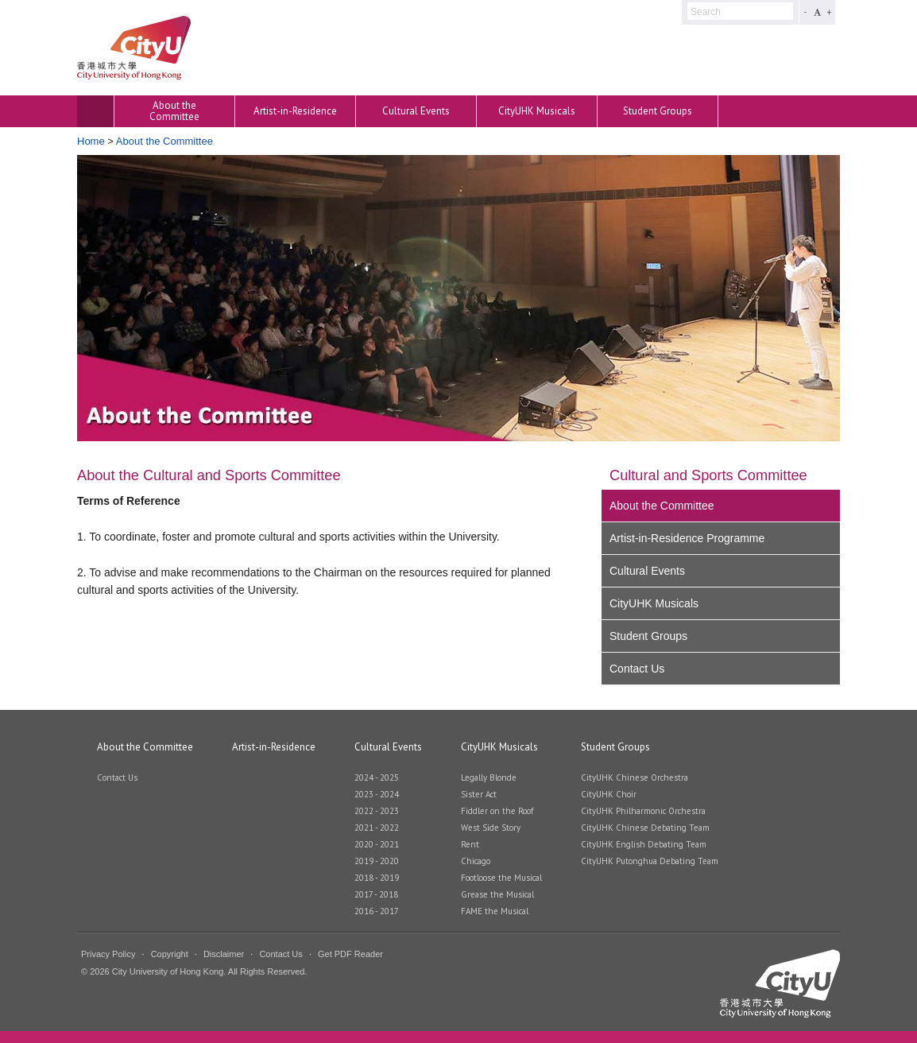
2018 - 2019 (376, 878)
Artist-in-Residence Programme (686, 538)
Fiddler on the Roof (497, 811)
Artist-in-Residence (295, 111)
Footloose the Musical (501, 878)
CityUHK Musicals (536, 111)
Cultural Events (416, 111)
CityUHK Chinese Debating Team (645, 828)
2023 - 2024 (376, 794)
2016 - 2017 (376, 911)
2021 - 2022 (376, 828)
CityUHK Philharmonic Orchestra (643, 811)
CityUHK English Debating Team (643, 844)
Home (91, 141)
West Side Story (490, 828)
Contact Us (636, 668)
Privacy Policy (108, 954)
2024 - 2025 (376, 778)
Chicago (475, 861)
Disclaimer (223, 954)
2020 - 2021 (376, 844)
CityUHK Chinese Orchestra (634, 778)
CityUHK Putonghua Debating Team (649, 861)
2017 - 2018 (376, 894)
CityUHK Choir (608, 794)
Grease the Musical (497, 894)
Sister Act (479, 794)
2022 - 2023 (376, 811)
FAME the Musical (494, 911)
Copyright (169, 954)
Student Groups (657, 111)
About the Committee (174, 111)
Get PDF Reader (350, 954)
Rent (470, 844)
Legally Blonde (489, 778)
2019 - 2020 (376, 861)
